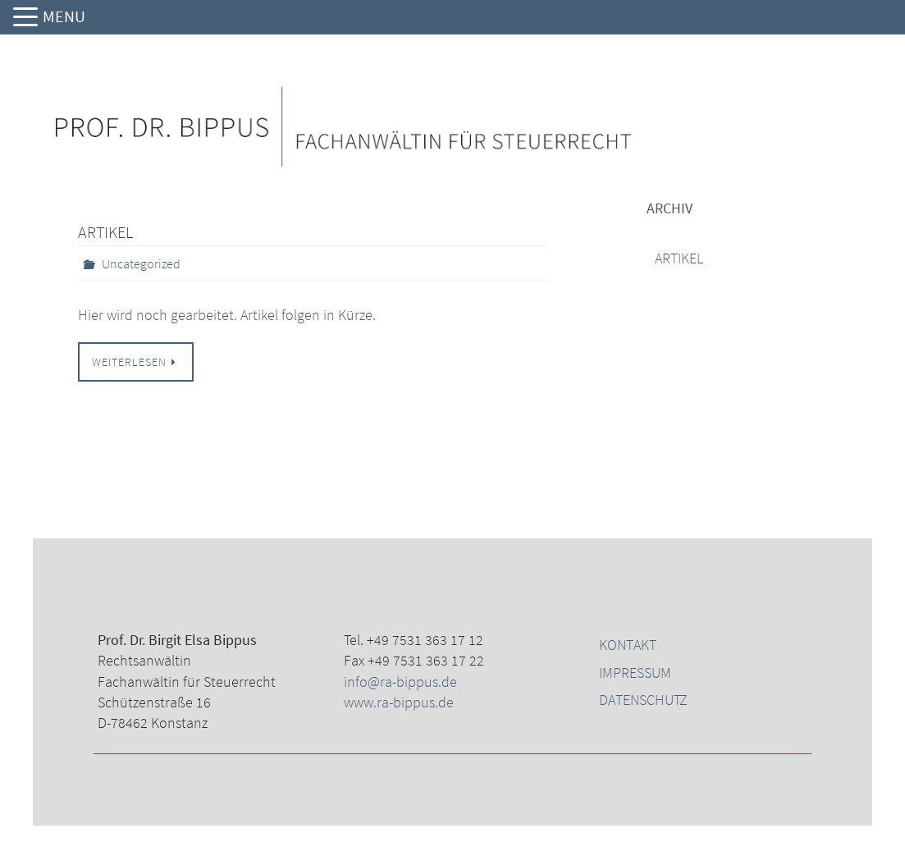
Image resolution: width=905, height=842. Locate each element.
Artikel (105, 232)
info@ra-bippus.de (400, 681)
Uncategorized (141, 263)
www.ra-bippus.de (399, 702)
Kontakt (627, 644)
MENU (64, 16)
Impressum (635, 672)
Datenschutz (643, 699)
